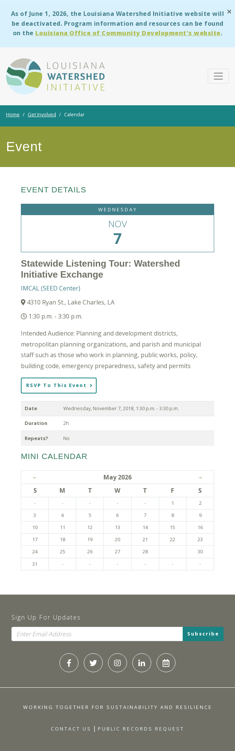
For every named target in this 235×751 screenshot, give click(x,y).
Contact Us (71, 728)
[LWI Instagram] (117, 662)
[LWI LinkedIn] (141, 662)
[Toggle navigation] (218, 76)
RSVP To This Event (59, 385)
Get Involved (42, 114)
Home (13, 114)
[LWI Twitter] (93, 662)
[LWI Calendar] (166, 662)
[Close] (229, 11)
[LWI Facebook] (69, 662)
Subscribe (203, 633)
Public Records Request (141, 728)
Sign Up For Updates (46, 617)
